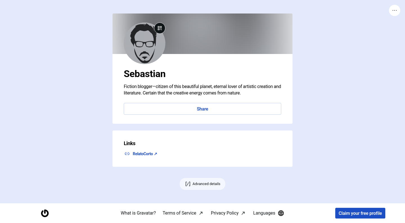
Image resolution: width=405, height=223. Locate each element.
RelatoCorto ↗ (145, 154)
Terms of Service (179, 213)
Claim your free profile (360, 213)
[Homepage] (44, 213)
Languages (268, 213)
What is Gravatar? (138, 213)
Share (202, 109)
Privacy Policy (225, 213)
